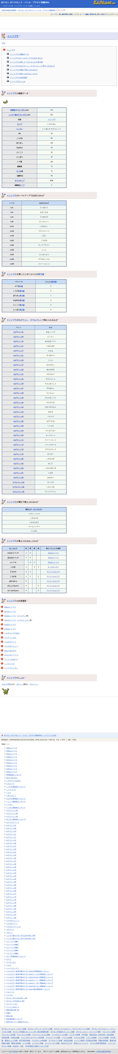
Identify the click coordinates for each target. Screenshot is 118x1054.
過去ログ (104, 14)
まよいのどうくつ (11, 655)
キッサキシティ (53, 567)
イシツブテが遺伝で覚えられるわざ (24, 70)
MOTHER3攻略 (24, 1040)
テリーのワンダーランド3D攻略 (32, 1037)
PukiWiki (15, 1051)
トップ (54, 14)
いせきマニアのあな (12, 633)
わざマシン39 (18, 398)
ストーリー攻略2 (12, 944)
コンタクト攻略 (37, 1043)
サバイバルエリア (53, 572)
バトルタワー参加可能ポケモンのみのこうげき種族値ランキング (29, 974)
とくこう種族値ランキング (16, 801)
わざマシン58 (18, 426)
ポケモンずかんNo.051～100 (16, 998)
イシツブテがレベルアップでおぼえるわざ (26, 58)
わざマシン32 (18, 379)
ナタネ (8, 965)
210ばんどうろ (10, 616)
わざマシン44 (18, 412)
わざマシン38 (18, 393)
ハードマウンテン (11, 668)
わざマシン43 (18, 407)
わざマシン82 (18, 463)
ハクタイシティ (24, 620)
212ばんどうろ (53, 553)
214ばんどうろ (10, 624)
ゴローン (19, 684)
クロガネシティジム (13, 927)
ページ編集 (85, 14)
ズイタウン (22, 616)
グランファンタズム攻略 (41, 1035)
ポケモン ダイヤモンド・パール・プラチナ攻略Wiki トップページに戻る (30, 735)
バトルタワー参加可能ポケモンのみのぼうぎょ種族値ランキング (29, 986)
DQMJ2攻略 (15, 1037)
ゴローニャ (33, 684)
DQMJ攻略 (5, 1037)
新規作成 (93, 14)
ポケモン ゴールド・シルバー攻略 (14, 1029)
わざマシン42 (18, 402)
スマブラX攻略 (74, 1035)
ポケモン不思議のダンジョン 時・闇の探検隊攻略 (31, 1032)
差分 (98, 14)
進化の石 (9, 1016)
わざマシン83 (18, 468)
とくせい (19, 129)
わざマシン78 (18, 454)
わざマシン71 (18, 440)
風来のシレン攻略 (11, 1040)
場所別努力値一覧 (12, 1010)
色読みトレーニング (81, 1043)
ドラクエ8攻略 (91, 1037)
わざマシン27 (18, 365)
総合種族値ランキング (14, 1019)
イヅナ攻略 (26, 1043)
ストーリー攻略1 (12, 941)
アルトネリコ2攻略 (8, 1035)
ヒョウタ (9, 995)
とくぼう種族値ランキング (16, 807)
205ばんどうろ (11, 748)
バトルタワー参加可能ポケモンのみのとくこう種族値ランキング (29, 980)
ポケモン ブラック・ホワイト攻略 (40, 1029)
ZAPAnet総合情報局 (9, 10)
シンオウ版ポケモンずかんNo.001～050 (20, 935)
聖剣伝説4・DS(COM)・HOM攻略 (101, 1035)
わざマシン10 (18, 341)
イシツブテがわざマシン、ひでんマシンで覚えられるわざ (32, 66)
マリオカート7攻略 (55, 1040)
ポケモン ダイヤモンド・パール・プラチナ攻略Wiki (25, 2)
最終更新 (65, 14)
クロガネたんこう (11, 646)
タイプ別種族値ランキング (16, 956)
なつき (18, 171)
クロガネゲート (10, 642)
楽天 (22, 1046)
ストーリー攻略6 (12, 953)
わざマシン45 (18, 416)
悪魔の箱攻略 (103, 1040)
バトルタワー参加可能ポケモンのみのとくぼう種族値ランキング (29, 983)
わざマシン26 (18, 360)
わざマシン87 (18, 473)
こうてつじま (9, 664)
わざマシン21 (18, 355)
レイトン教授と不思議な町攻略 (85, 1040)
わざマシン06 (18, 337)
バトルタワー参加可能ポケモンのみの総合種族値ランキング (28, 989)
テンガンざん (11, 962)
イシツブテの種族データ (19, 54)
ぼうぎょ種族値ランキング (16, 819)
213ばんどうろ (11, 766)
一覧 (59, 14)
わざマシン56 (18, 421)
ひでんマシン (36, 320)
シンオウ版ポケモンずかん (18, 115)
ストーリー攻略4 (12, 950)
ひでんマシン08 (18, 492)
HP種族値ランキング (13, 775)
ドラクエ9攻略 (103, 1037)
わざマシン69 (18, 435)
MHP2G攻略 (68, 1040)
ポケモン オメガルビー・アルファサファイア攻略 (72, 1029)
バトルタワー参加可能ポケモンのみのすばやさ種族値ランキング (29, 977)
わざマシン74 (18, 445)
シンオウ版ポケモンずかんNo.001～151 (20, 938)
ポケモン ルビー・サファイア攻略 (88, 1032)
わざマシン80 (18, 459)
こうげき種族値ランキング (16, 787)
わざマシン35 (18, 384)
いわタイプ (10, 784)
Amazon (16, 1046)
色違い (8, 1013)
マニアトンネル (10, 638)
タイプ (19, 124)
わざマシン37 (18, 388)
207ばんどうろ (10, 611)
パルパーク (10, 992)
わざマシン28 (18, 370)
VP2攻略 (85, 1035)
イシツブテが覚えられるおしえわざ (24, 74)
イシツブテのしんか (17, 81)
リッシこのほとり (11, 659)
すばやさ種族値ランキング (16, 799)
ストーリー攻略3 (12, 947)
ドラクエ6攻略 (67, 1037)
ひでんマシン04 (18, 482)
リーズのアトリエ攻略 (60, 1035)
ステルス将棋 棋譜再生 (98, 1043)
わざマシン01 (18, 332)
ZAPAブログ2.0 (66, 1043)
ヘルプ (75, 14)
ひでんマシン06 (18, 487)
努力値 (41, 274)
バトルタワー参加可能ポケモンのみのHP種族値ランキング (27, 971)
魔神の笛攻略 (16, 1043)
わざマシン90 (18, 477)
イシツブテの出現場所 (18, 78)
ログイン (114, 14)
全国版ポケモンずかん (18, 110)
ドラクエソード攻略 (53, 1037)
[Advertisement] (59, 22)
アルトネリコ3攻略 (24, 1035)
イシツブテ (13, 36)
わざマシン (23, 320)
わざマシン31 (18, 374)
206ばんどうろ (10, 607)
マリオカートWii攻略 (39, 1040)
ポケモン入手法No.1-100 (15, 1001)
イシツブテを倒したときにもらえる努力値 (26, 62)
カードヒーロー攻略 (52, 1043)
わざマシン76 (18, 449)
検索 (70, 14)
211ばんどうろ (10, 620)
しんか (21, 678)
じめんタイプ (11, 796)
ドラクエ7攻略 (79, 1037)
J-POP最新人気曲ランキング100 (37, 1046)
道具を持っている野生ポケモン (17, 1022)
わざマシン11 (18, 346)
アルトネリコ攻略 (108, 1032)
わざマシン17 (18, 351)
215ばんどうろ (10, 629)
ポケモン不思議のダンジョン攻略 (62, 1032)
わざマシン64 (18, 431)
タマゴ (17, 180)
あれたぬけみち (10, 651)
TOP (3, 43)
